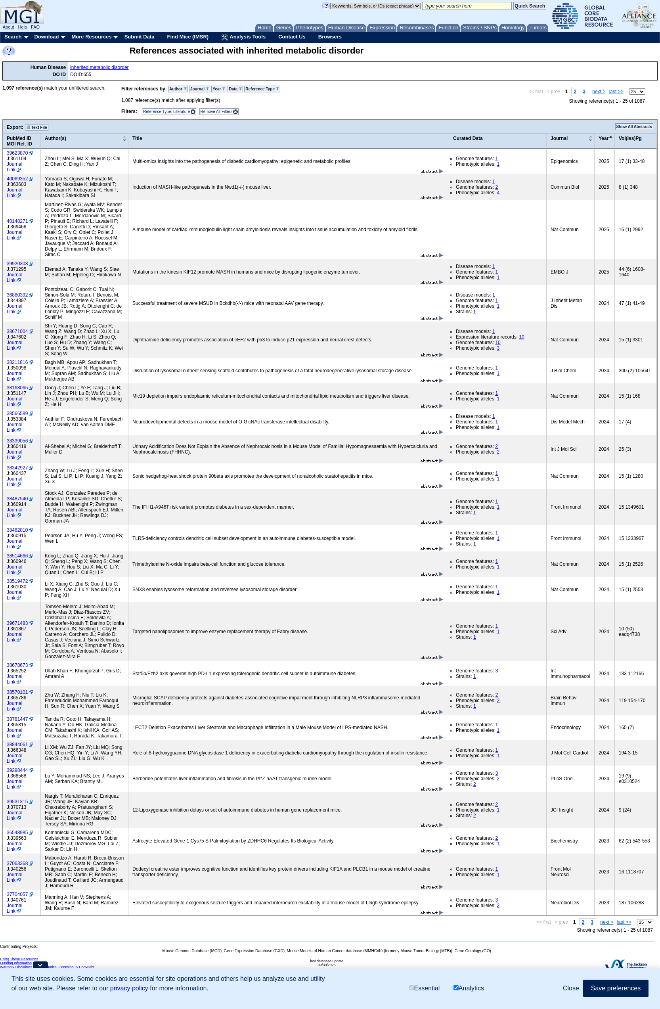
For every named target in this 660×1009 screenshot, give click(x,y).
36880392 (17, 295)
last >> (616, 91)
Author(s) (55, 138)
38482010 (17, 530)
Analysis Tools (243, 37)
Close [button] (571, 988)
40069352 (17, 179)
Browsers (330, 37)
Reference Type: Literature (166, 111)
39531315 (17, 801)
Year (218, 89)
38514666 (17, 556)
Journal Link (14, 166)
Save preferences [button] (616, 988)
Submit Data (139, 37)
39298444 (17, 770)
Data (235, 89)
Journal (199, 89)
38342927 (17, 468)
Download (46, 37)
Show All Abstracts (634, 126)
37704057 (17, 894)
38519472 (17, 581)
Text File (36, 127)
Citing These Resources (19, 959)
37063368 (17, 863)
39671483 (17, 623)
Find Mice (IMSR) (188, 37)
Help (22, 27)
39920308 (17, 263)
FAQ (35, 27)
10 (521, 337)
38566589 (17, 413)
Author (178, 89)
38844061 (17, 744)
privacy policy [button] (129, 988)
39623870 (17, 153)
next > (598, 91)
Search (12, 37)
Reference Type (262, 89)
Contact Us (292, 37)
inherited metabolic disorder (99, 67)
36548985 (17, 832)
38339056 (17, 441)
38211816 (17, 362)
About (8, 27)
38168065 (17, 388)
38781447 (17, 719)
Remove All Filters (217, 111)
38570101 (17, 692)
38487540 (17, 499)
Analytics (468, 988)
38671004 (17, 331)
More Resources (91, 37)
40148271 (17, 221)
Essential (424, 988)
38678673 (17, 665)
